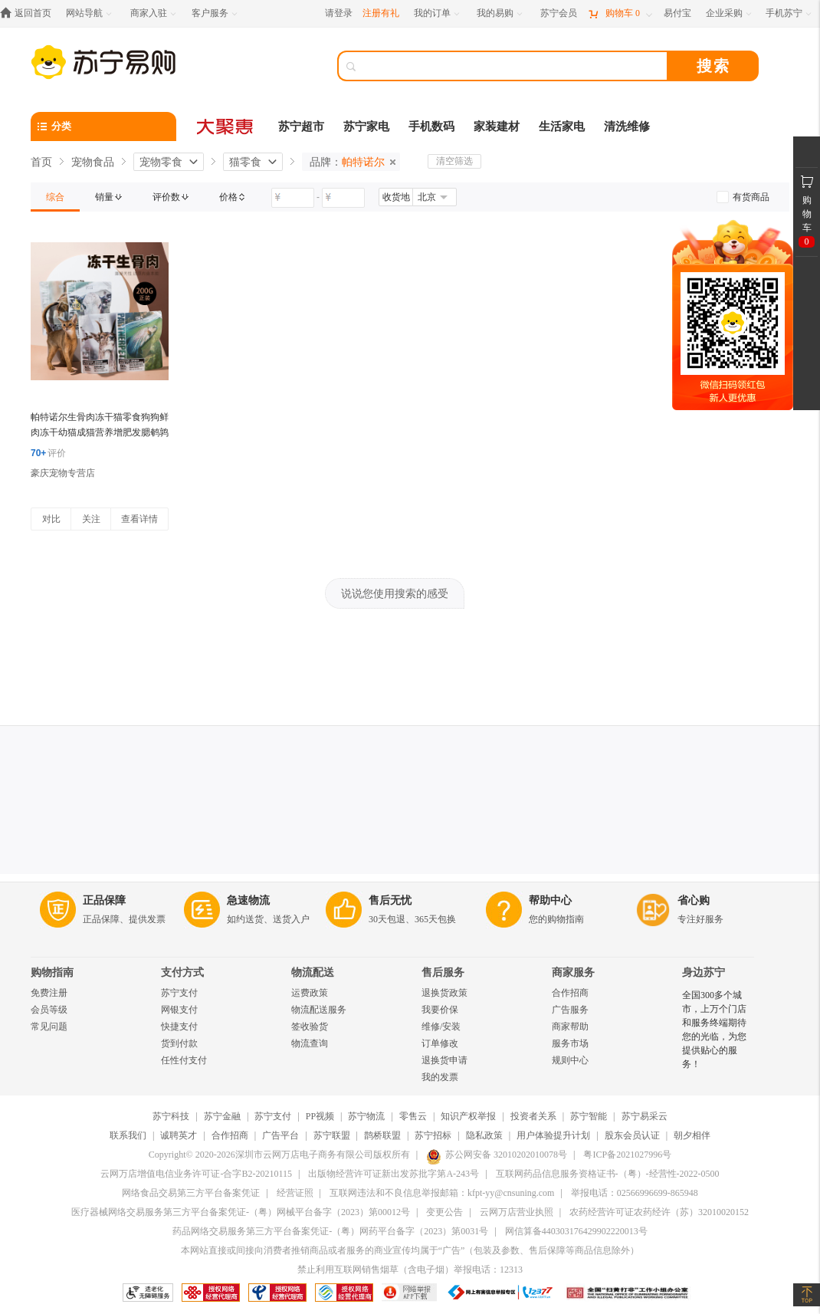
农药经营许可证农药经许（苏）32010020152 (659, 1212)
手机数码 (431, 126)
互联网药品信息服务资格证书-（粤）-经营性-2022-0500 (608, 1173)
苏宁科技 (171, 1116)
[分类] (103, 126)
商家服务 (573, 972)
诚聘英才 (178, 1135)
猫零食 (245, 162)
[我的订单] (438, 13)
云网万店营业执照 (516, 1212)
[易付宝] (677, 13)
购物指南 (52, 972)
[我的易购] (501, 13)
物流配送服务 (318, 1009)
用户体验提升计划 (553, 1135)
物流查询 (309, 1043)
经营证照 (295, 1193)
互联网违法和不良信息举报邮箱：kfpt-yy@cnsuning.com (442, 1193)
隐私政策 (484, 1135)
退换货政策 (444, 992)
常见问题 (49, 1026)
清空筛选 (454, 161)
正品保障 (104, 900)
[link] (55, 197)
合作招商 (570, 992)
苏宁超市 (301, 126)
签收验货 (309, 1026)
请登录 (339, 13)
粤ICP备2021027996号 (627, 1154)
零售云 (413, 1116)
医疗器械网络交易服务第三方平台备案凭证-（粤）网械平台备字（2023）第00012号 (240, 1212)
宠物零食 (160, 162)
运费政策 (309, 992)
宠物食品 (92, 162)
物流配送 (312, 972)
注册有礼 (380, 13)
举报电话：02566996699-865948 (634, 1193)
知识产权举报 (468, 1116)
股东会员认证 (632, 1135)
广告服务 (570, 1009)
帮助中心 (550, 900)
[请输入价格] (292, 198)
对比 (51, 519)
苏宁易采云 (644, 1116)
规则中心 (570, 1060)
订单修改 (439, 1043)
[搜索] (513, 66)
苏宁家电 (366, 126)
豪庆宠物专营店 (63, 473)
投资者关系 (533, 1116)
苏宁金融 (222, 1116)
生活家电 (562, 126)
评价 (48, 453)
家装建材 (497, 126)
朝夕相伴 (692, 1135)
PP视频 (320, 1116)
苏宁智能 (588, 1116)
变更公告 (444, 1212)
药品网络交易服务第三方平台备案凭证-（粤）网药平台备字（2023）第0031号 (330, 1231)
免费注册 (49, 992)
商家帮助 (570, 1026)
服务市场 (570, 1043)
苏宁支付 (179, 992)
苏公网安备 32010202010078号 (496, 1154)
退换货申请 (444, 1060)
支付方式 (182, 972)
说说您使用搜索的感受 (394, 593)
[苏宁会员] (559, 13)
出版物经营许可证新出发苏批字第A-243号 (393, 1173)
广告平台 (280, 1135)
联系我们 (128, 1135)
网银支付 (179, 1009)
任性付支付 (184, 1060)
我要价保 (439, 1009)
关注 (91, 519)
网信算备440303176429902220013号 (576, 1231)
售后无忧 (390, 900)
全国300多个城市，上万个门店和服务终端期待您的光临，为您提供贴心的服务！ (714, 1029)
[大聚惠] (226, 126)
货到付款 (179, 1043)
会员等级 (49, 1009)
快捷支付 (179, 1026)
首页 (41, 162)
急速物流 (248, 900)
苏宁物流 (366, 1116)
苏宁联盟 (331, 1135)
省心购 (693, 900)
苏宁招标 (433, 1135)
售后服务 (442, 972)
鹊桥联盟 (382, 1135)
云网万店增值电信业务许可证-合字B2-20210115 (196, 1173)
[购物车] (620, 13)
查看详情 (139, 519)
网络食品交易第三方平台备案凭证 (191, 1193)
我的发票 (439, 1077)
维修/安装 (441, 1026)
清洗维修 (627, 126)
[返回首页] (29, 13)
